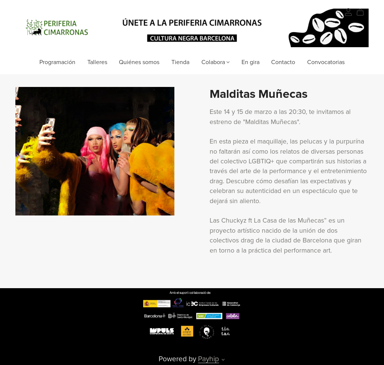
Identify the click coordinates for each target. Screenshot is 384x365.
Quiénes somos (139, 62)
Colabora (215, 62)
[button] (223, 360)
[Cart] (363, 12)
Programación (57, 62)
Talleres (97, 62)
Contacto (283, 62)
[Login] (348, 11)
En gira (251, 62)
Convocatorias (326, 62)
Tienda (180, 62)
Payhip (208, 359)
